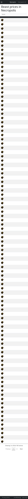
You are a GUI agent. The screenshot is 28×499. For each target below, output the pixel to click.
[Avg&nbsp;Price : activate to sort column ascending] (19, 18)
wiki (25, 22)
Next (21, 466)
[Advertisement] (14, 481)
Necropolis (13, 2)
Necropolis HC (22, 2)
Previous (8, 466)
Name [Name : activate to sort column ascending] (7, 18)
